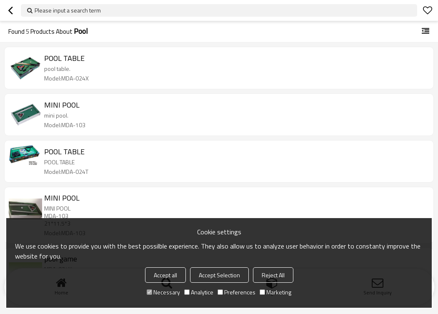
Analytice (198, 292)
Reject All (273, 275)
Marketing (275, 292)
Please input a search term (68, 10)
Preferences (236, 292)
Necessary (163, 292)
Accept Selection (219, 275)
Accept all (165, 275)
